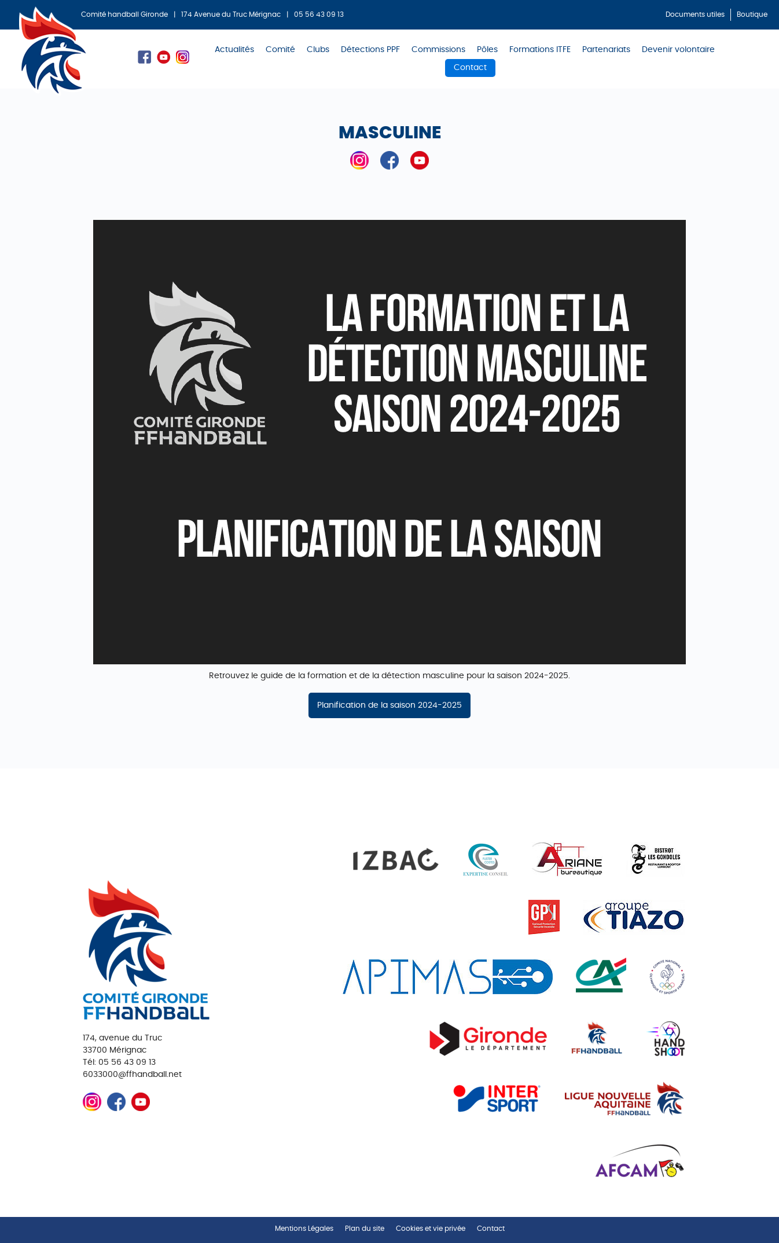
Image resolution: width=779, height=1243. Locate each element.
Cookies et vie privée (430, 1228)
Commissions (438, 50)
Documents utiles (695, 14)
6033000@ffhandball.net (132, 1075)
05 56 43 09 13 (319, 14)
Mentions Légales (304, 1228)
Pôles (487, 50)
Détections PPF (370, 50)
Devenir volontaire (678, 50)
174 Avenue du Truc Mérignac (231, 14)
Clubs (318, 50)
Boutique (752, 14)
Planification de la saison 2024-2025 (389, 705)
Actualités (234, 50)
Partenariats (606, 50)
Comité (280, 50)
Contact (470, 68)
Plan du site (364, 1228)
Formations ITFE (540, 50)
